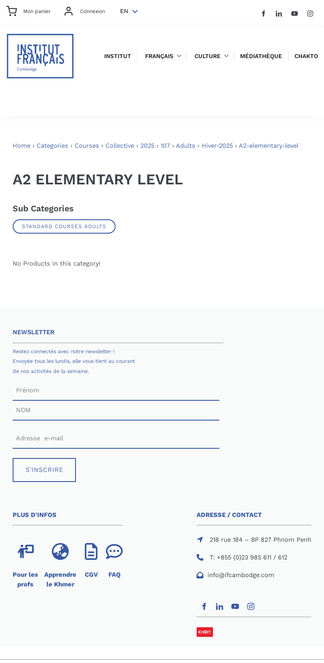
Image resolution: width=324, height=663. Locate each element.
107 (165, 145)
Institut (117, 56)
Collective (119, 145)
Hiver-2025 (217, 145)
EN (124, 11)
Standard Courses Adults (64, 226)
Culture (207, 56)
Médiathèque (261, 56)
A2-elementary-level (268, 145)
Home (21, 145)
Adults (185, 145)
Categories (52, 145)
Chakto (306, 56)
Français (159, 56)
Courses (87, 145)
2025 (147, 145)
